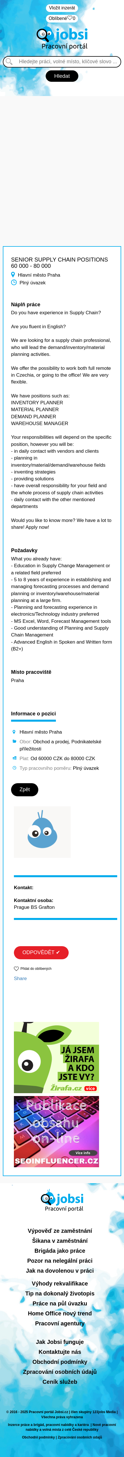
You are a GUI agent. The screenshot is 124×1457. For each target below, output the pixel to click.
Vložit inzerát (62, 7)
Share (20, 978)
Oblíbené (62, 18)
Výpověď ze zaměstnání (60, 1231)
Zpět (25, 789)
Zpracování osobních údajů (60, 1372)
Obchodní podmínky (59, 1362)
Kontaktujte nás (60, 1352)
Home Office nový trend (60, 1313)
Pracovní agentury (60, 1323)
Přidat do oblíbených (35, 969)
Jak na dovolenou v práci (60, 1271)
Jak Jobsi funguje (60, 1342)
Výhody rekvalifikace (60, 1283)
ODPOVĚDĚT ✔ (41, 952)
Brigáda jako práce (60, 1251)
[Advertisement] (62, 158)
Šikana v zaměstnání (60, 1241)
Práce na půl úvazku (60, 1303)
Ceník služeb (60, 1382)
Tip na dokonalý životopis (59, 1293)
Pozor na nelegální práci (60, 1261)
